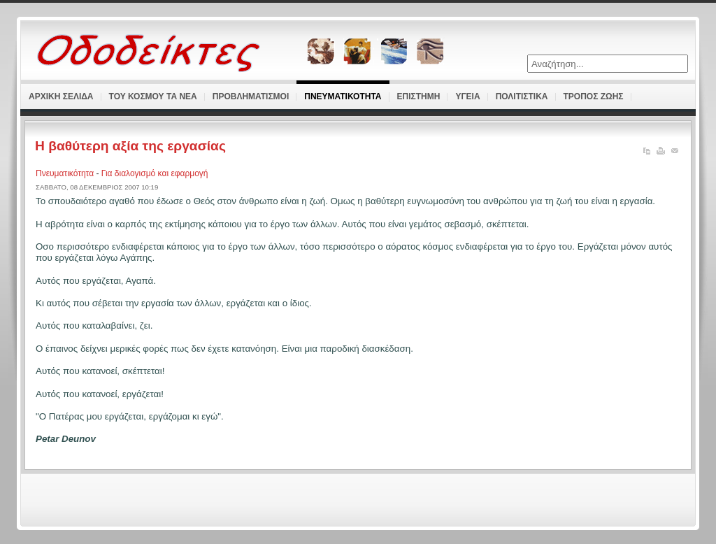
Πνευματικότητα (66, 173)
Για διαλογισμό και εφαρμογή (154, 173)
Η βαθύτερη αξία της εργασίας (130, 145)
